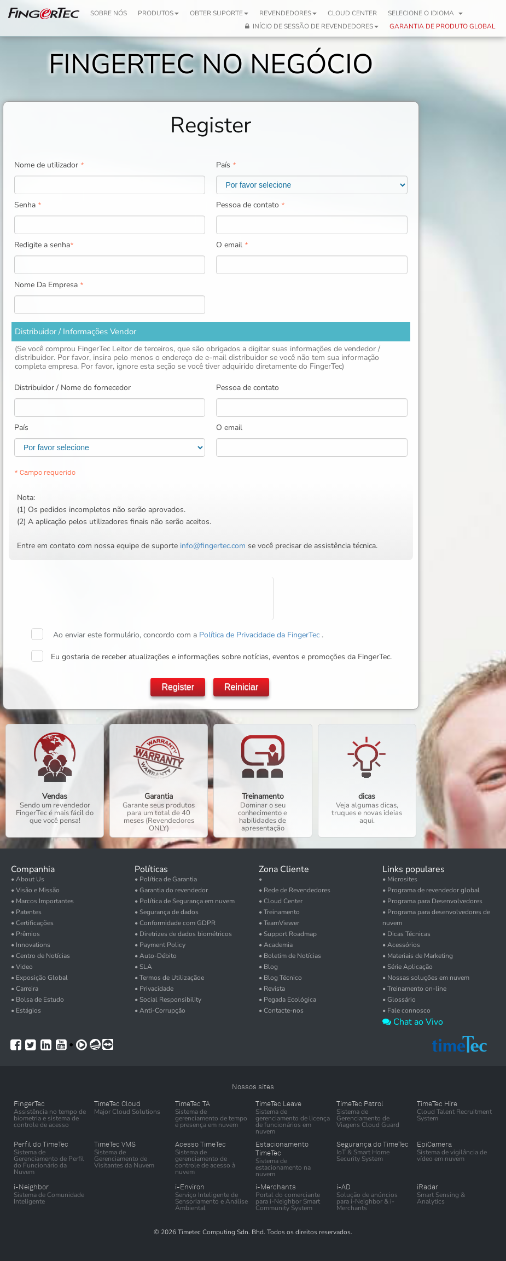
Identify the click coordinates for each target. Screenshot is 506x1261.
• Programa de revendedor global (431, 890)
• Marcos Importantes (42, 901)
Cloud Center (352, 13)
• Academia (276, 944)
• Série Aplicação (407, 966)
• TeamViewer (279, 923)
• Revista (272, 988)
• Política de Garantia (166, 879)
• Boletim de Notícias (290, 955)
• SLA (143, 966)
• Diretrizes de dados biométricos (183, 933)
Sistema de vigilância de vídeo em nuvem (452, 1155)
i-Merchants (275, 1187)
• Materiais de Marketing (417, 955)
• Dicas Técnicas (406, 933)
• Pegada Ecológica (287, 999)
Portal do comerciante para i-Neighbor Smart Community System (287, 1201)
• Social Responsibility (168, 999)
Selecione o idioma (425, 13)
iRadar (427, 1187)
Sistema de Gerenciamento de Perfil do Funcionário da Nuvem (49, 1162)
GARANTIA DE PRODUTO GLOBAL (442, 26)
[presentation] (231, 598)
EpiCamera (434, 1144)
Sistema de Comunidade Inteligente (49, 1198)
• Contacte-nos (281, 1010)
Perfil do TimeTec (41, 1144)
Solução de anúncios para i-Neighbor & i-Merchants (367, 1201)
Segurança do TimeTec (372, 1144)
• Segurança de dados (167, 912)
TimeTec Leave (278, 1104)
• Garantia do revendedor (171, 890)
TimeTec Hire (437, 1104)
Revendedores (288, 13)
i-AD (343, 1187)
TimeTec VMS (115, 1144)
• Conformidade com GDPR (175, 923)
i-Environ (190, 1187)
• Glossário (399, 999)
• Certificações (32, 923)
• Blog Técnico (280, 977)
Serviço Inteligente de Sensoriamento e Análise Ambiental (211, 1201)
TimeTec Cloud (117, 1104)
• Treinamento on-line (414, 988)
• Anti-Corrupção (160, 1010)
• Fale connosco (406, 1010)
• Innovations (30, 944)
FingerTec (29, 1104)
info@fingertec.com (213, 546)
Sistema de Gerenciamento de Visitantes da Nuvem (124, 1159)
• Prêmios (25, 933)
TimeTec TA (192, 1104)
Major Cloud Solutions (127, 1111)
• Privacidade (154, 988)
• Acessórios (401, 944)
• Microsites (399, 879)
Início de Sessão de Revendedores (312, 26)
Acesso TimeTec (200, 1144)
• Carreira (24, 988)
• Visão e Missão (35, 890)
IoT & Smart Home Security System (362, 1155)
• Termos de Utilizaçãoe (169, 977)
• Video (22, 966)
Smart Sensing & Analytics (441, 1198)
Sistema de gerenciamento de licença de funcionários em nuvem (292, 1121)
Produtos (158, 13)
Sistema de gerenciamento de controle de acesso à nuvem (205, 1162)
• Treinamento (279, 912)
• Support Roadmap (288, 933)
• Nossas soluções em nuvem (425, 977)
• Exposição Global (39, 977)
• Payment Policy (160, 944)
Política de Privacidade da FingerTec (260, 635)
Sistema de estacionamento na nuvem (283, 1167)
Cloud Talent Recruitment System (454, 1115)
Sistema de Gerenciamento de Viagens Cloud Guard (367, 1118)
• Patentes (26, 912)
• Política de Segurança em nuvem (185, 901)
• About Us (27, 879)
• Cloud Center (281, 901)
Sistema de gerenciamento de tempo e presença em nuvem (211, 1118)
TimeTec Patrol (359, 1104)
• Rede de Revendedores (294, 890)
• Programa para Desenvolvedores (432, 901)
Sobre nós (108, 13)
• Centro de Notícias (40, 955)
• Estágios (26, 1010)
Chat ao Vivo (412, 1022)
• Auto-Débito (156, 955)
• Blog (268, 966)
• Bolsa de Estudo (37, 999)
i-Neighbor (31, 1187)
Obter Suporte (219, 13)
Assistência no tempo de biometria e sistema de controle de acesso (50, 1118)
